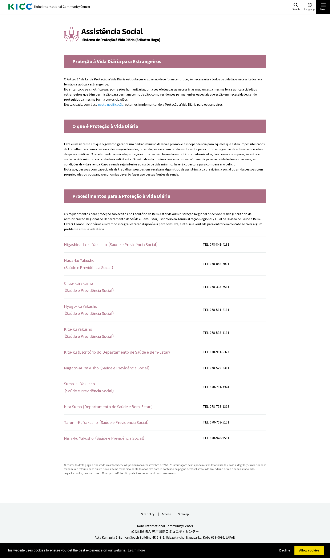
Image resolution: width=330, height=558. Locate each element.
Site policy (147, 514)
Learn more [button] (136, 550)
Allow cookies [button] (309, 550)
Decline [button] (284, 550)
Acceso (166, 514)
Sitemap (183, 514)
